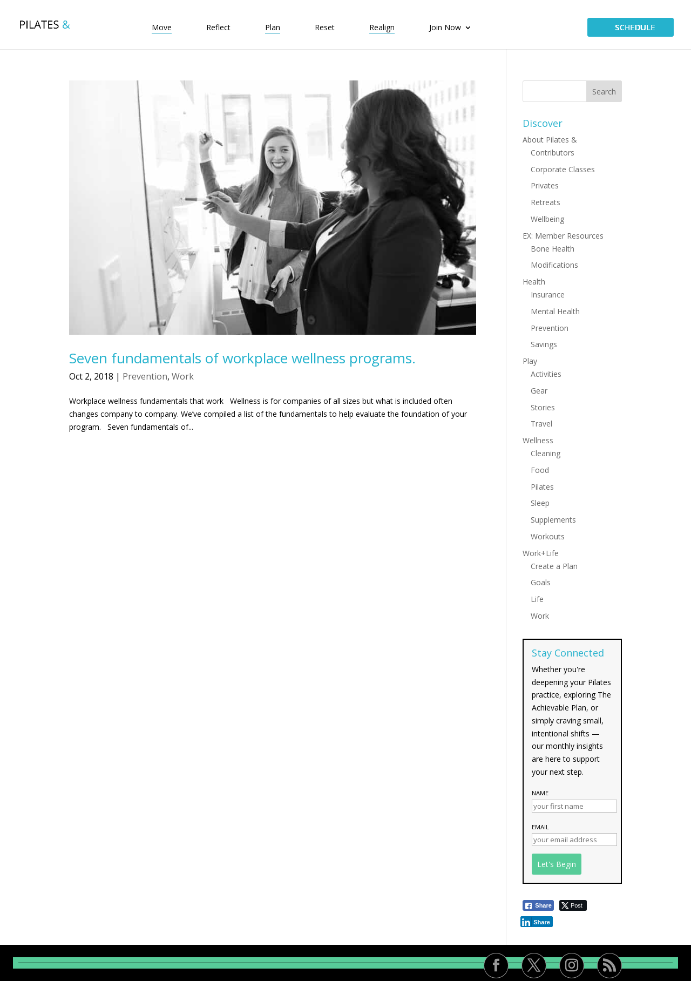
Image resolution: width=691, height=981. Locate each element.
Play (530, 361)
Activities (546, 374)
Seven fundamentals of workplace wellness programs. (242, 358)
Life (537, 599)
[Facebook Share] (538, 905)
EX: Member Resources (563, 236)
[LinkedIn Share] (536, 921)
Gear (539, 390)
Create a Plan (554, 566)
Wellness (538, 440)
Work (183, 376)
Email (540, 827)
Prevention (145, 376)
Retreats (545, 202)
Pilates (542, 487)
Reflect (218, 28)
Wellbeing (547, 219)
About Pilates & (550, 139)
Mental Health (555, 311)
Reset (325, 28)
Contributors (552, 152)
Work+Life (541, 553)
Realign (382, 28)
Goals (541, 582)
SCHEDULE (630, 27)
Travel (541, 423)
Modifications (554, 265)
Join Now (445, 28)
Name (540, 793)
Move (162, 28)
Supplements (553, 520)
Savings (544, 344)
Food (540, 470)
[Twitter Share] (573, 905)
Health (534, 281)
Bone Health (552, 248)
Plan (272, 28)
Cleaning (545, 453)
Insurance (548, 294)
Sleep (540, 503)
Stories (543, 407)
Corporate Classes (563, 169)
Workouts (548, 536)
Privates (545, 185)
